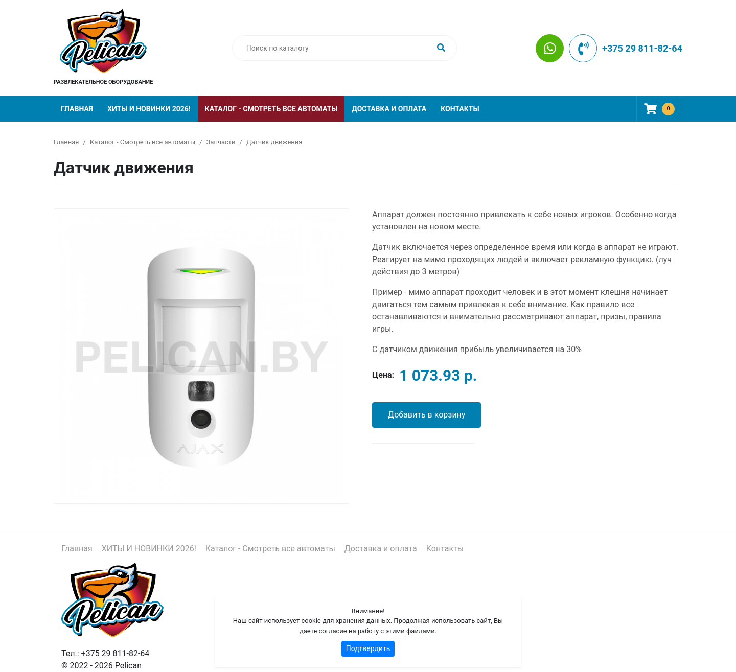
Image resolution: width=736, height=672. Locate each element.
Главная (77, 109)
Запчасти (221, 142)
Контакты (460, 109)
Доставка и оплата (389, 109)
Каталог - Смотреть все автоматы (271, 109)
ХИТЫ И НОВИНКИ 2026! (148, 109)
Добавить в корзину (426, 415)
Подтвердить (368, 648)
